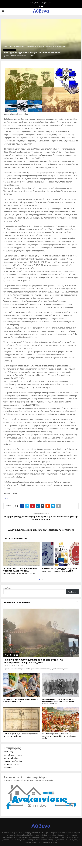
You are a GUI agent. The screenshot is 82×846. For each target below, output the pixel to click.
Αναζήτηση (7, 588)
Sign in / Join (46, 3)
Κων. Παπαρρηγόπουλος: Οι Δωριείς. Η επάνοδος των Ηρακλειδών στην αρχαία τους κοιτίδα (59, 736)
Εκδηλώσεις (8, 752)
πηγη (5, 498)
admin (7, 56)
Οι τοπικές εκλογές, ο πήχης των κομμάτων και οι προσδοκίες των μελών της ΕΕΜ (59, 570)
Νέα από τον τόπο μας (10, 49)
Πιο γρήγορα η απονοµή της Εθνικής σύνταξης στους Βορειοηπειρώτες (20, 700)
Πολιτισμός (7, 767)
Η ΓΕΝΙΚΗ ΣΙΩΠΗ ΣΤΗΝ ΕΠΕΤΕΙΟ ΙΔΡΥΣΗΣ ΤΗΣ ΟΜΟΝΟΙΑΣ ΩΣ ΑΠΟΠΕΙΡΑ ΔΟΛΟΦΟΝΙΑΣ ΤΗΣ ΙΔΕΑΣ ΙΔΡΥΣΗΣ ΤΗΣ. (20, 571)
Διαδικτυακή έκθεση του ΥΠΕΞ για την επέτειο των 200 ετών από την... (20, 735)
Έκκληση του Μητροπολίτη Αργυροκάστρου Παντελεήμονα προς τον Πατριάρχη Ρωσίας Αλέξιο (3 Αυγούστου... (58, 701)
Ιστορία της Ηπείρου (11, 758)
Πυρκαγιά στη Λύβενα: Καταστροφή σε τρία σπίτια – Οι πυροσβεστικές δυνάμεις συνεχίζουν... (33, 661)
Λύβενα (41, 11)
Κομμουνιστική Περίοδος (12, 761)
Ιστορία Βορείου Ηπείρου (12, 755)
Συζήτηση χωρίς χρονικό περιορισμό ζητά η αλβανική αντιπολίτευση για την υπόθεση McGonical (41, 518)
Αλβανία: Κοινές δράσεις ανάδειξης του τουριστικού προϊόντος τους (41, 530)
